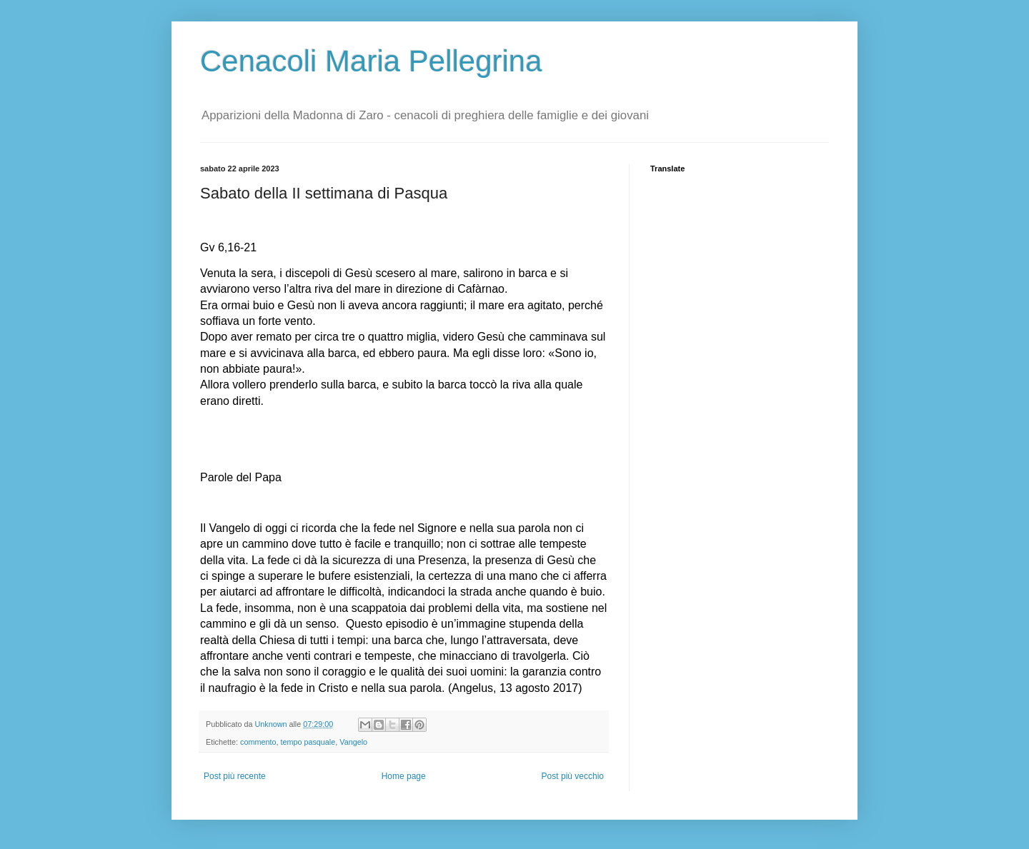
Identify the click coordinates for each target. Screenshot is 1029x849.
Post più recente (235, 776)
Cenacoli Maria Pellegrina (371, 61)
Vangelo (353, 742)
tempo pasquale (307, 742)
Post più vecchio (573, 776)
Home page (404, 776)
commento (258, 742)
